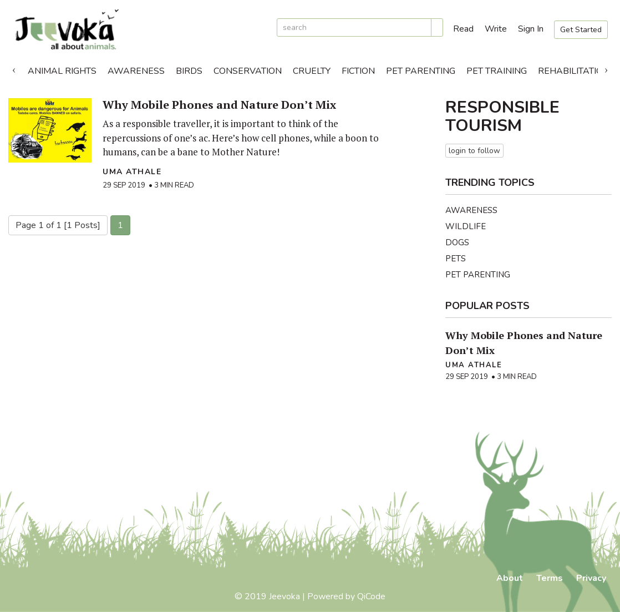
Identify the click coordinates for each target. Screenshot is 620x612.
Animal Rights (62, 71)
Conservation (248, 71)
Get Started (581, 29)
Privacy (591, 578)
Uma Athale (132, 171)
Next (606, 68)
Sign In (530, 29)
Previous (13, 68)
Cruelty (312, 71)
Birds (189, 71)
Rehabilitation (573, 71)
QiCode (371, 596)
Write (496, 29)
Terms (549, 578)
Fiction (358, 71)
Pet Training (496, 71)
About (509, 578)
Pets (455, 258)
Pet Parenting (420, 71)
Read (463, 29)
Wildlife (465, 226)
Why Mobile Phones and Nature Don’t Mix (219, 104)
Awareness (136, 71)
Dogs (457, 242)
